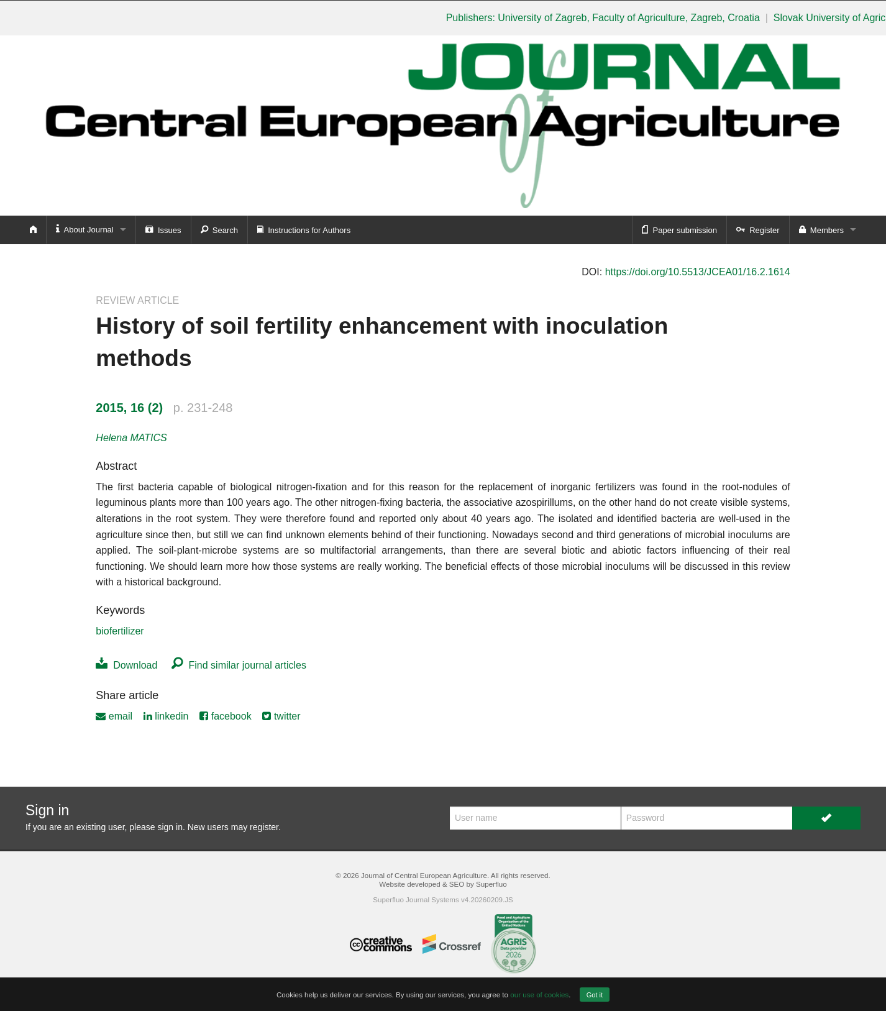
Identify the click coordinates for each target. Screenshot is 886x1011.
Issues (163, 229)
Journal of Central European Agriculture (424, 875)
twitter (281, 716)
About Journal (85, 229)
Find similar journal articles (238, 665)
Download (126, 665)
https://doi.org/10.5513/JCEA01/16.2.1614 (697, 272)
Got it (595, 995)
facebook (225, 716)
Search (219, 229)
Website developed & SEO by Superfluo (442, 884)
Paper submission (679, 229)
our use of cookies (539, 994)
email (114, 716)
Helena (131, 437)
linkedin (166, 716)
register (264, 827)
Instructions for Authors (303, 229)
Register (758, 229)
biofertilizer (120, 631)
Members (821, 229)
